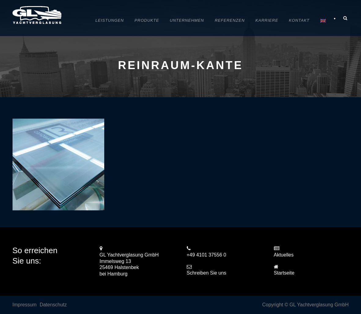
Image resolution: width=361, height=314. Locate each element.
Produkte (146, 20)
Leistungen (109, 20)
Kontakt (299, 20)
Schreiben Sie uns (207, 272)
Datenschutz (53, 304)
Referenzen (230, 20)
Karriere (267, 20)
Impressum (25, 304)
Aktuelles (284, 254)
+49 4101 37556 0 (206, 254)
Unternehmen (187, 20)
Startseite (284, 272)
